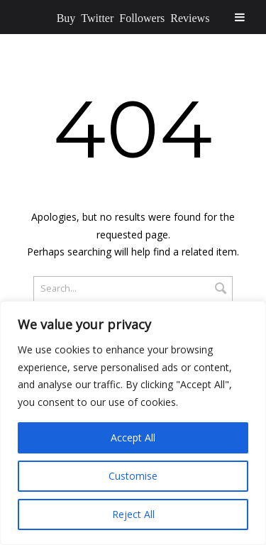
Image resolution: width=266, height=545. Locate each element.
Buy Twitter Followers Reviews (133, 17)
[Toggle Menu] (240, 17)
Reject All (133, 514)
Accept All (133, 437)
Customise (133, 476)
